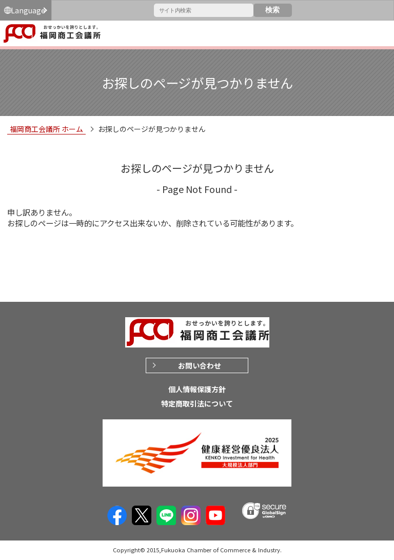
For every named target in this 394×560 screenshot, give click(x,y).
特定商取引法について (197, 403)
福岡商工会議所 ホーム (46, 129)
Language (28, 10)
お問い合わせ (199, 365)
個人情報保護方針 (197, 389)
